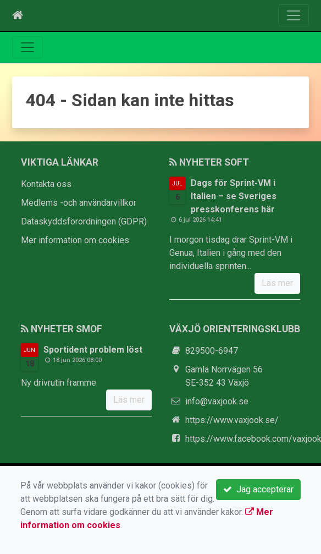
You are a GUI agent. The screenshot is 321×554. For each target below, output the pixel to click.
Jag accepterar (258, 489)
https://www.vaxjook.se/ (232, 420)
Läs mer (277, 283)
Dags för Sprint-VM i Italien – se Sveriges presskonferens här (233, 196)
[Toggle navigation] (293, 15)
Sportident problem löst (92, 349)
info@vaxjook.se (216, 401)
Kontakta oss (46, 184)
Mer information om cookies (75, 240)
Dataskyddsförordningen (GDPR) (84, 221)
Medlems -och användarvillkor (78, 203)
